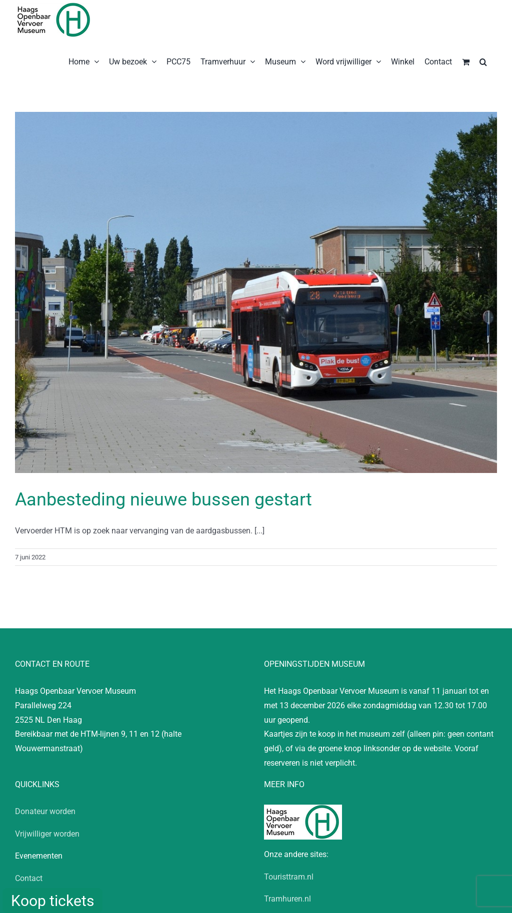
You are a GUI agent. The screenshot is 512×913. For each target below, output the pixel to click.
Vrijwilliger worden (47, 834)
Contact (28, 878)
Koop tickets (52, 901)
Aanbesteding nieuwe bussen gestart (163, 499)
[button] (483, 61)
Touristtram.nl (289, 877)
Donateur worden (45, 811)
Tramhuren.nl (287, 899)
